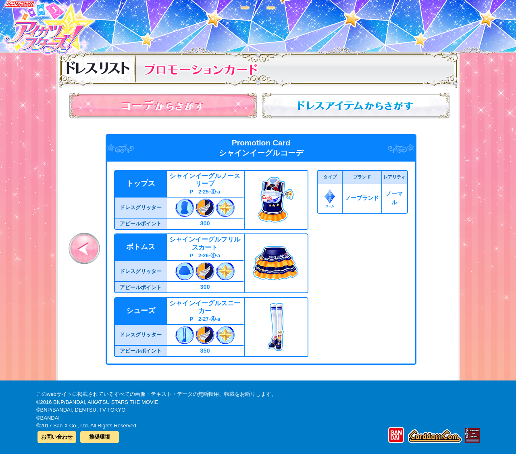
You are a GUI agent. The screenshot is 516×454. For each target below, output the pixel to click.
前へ (84, 248)
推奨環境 (99, 437)
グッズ (309, 24)
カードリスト (206, 24)
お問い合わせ (57, 437)
